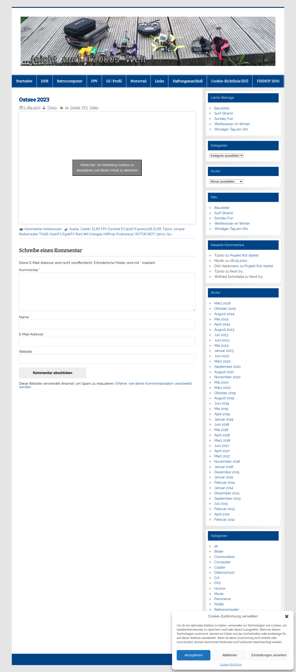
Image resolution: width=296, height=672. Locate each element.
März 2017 (222, 456)
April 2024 (222, 324)
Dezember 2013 (226, 493)
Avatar (74, 229)
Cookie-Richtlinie (231, 664)
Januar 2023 (224, 351)
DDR (44, 81)
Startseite (24, 81)
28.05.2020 (238, 261)
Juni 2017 (221, 446)
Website (25, 351)
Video (93, 107)
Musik (219, 594)
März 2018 (222, 440)
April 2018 (222, 435)
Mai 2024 (221, 319)
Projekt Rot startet (244, 255)
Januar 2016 (223, 467)
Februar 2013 (224, 509)
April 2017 (222, 451)
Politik (219, 604)
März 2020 (222, 388)
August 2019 (224, 398)
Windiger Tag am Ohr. (231, 129)
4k (66, 107)
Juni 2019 (221, 403)
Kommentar (29, 270)
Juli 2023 (221, 335)
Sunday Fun (223, 119)
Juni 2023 (221, 340)
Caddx (85, 229)
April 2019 (222, 414)
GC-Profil (114, 81)
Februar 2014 (224, 482)
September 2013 (227, 498)
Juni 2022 (221, 356)
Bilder (219, 551)
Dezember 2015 (226, 472)
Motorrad (138, 81)
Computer (222, 562)
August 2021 (224, 372)
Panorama (222, 599)
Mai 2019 (221, 409)
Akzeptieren (193, 655)
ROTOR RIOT (145, 234)
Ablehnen (229, 655)
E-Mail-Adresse (32, 334)
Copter (75, 107)
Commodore (224, 557)
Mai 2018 (221, 430)
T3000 (52, 107)
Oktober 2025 (225, 309)
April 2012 (222, 514)
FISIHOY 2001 (268, 81)
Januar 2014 (223, 488)
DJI (216, 578)
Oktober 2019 (225, 393)
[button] (286, 616)
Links (159, 81)
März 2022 (222, 361)
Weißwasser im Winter (232, 124)
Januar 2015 (223, 477)
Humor (219, 588)
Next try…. (237, 271)
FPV (94, 81)
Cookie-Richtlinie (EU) (229, 81)
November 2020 (227, 377)
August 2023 (224, 330)
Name (25, 317)
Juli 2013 (221, 504)
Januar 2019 (223, 419)
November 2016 (227, 461)
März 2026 (222, 303)
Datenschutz (224, 572)
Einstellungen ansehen (269, 655)
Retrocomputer (69, 81)
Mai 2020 (221, 382)
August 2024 (224, 314)
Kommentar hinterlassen (43, 229)
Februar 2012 (224, 519)
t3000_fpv (164, 234)
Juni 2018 (221, 424)
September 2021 (227, 367)
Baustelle (221, 108)
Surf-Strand (223, 113)
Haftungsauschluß (188, 81)
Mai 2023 (221, 346)
